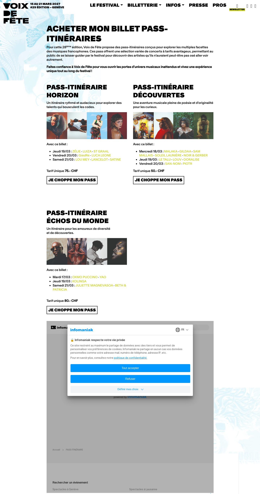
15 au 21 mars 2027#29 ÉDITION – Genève (47, 5)
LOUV (177, 159)
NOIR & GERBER (196, 155)
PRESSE (198, 5)
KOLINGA (79, 281)
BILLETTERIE (142, 5)
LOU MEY (82, 159)
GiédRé (84, 155)
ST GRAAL (101, 151)
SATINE (115, 159)
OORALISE (191, 159)
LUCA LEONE (101, 155)
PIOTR (187, 164)
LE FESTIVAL (104, 5)
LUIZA (87, 151)
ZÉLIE (76, 151)
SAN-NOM (173, 164)
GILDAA (185, 151)
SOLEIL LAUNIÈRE (168, 155)
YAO (102, 277)
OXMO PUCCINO (85, 277)
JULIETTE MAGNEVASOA (94, 285)
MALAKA (170, 151)
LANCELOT (99, 159)
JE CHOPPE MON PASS (72, 180)
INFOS (173, 5)
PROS (219, 5)
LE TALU (165, 159)
